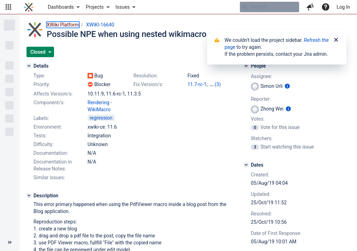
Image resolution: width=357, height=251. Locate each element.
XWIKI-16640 (100, 25)
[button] (8, 7)
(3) (218, 84)
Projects (95, 7)
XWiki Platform (63, 25)
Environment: (47, 127)
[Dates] (246, 164)
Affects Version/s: (53, 94)
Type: (39, 75)
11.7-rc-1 (197, 84)
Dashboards (61, 7)
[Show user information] (287, 86)
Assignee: (261, 76)
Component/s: (48, 102)
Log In (343, 7)
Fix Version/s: (148, 84)
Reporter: (261, 99)
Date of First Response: (276, 233)
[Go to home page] (28, 7)
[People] (246, 65)
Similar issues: (49, 177)
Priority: (41, 84)
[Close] (336, 40)
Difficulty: (43, 144)
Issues (122, 7)
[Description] (28, 195)
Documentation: (50, 153)
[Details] (28, 65)
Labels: (41, 118)
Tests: (40, 135)
